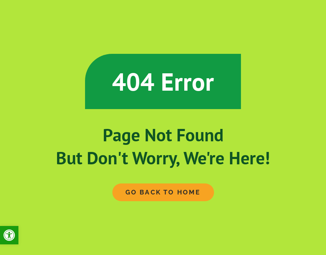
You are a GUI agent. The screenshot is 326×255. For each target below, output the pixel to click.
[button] (9, 235)
